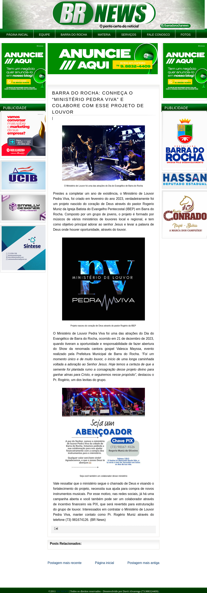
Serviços (128, 34)
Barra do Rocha (74, 34)
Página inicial (17, 34)
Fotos (186, 34)
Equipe (44, 34)
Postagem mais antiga (143, 563)
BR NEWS (62, 591)
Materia (104, 34)
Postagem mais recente (65, 563)
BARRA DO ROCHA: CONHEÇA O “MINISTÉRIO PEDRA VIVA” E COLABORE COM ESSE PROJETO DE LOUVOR (98, 102)
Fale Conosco (158, 34)
